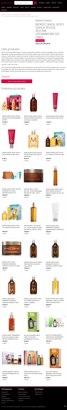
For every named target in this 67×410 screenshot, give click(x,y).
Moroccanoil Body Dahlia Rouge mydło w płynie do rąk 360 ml (33, 154)
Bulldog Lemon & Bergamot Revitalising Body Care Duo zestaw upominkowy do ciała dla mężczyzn (54, 375)
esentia (7, 2)
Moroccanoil (44, 20)
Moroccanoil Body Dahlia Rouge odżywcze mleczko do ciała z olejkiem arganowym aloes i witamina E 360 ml (33, 120)
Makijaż (9, 7)
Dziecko (39, 7)
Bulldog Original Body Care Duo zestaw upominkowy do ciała (32, 337)
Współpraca (39, 392)
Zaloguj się (38, 394)
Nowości (42, 3)
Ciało (22, 7)
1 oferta (4, 124)
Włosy (27, 7)
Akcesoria (55, 7)
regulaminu (42, 407)
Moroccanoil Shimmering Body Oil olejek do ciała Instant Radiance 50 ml (11, 337)
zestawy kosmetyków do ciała (21, 14)
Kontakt (20, 400)
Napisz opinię (40, 40)
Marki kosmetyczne (7, 400)
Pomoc (3, 403)
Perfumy (16, 7)
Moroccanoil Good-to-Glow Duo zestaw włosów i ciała (33, 373)
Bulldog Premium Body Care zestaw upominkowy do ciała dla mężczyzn (54, 337)
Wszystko (4, 14)
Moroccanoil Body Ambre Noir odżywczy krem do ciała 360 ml (33, 264)
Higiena (33, 7)
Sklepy (60, 3)
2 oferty (26, 197)
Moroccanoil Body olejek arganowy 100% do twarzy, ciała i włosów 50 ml (55, 300)
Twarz (3, 7)
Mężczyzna (47, 7)
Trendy (53, 3)
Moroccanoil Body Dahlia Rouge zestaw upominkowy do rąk (11, 118)
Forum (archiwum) (24, 396)
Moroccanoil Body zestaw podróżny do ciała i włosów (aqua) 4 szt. (11, 191)
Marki (48, 3)
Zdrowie (4, 10)
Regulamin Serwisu (24, 398)
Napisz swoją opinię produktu (17, 81)
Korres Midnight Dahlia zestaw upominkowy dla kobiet (10, 373)
